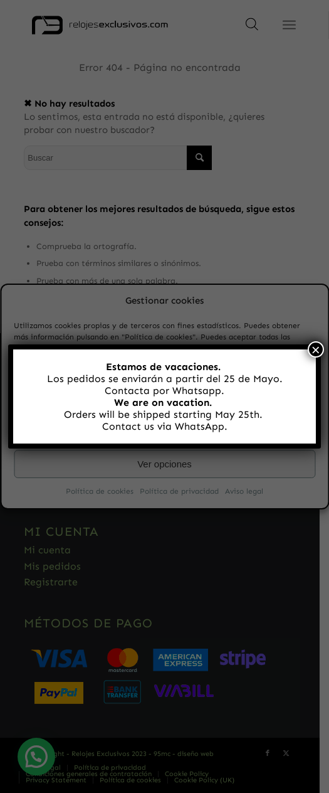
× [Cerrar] (315, 349)
